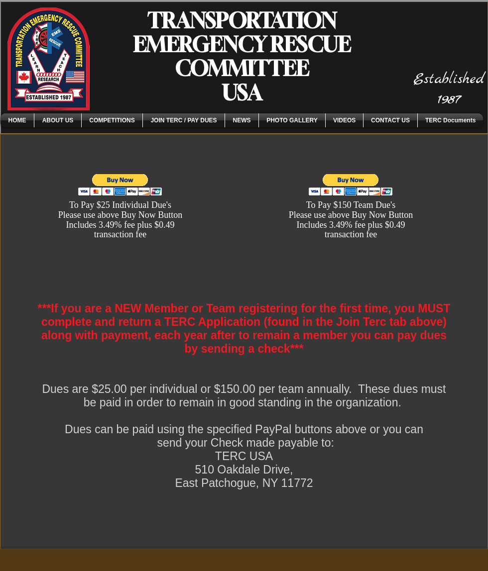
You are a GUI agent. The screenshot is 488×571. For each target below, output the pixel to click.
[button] (57, 120)
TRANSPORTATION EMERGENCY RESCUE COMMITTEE (242, 44)
